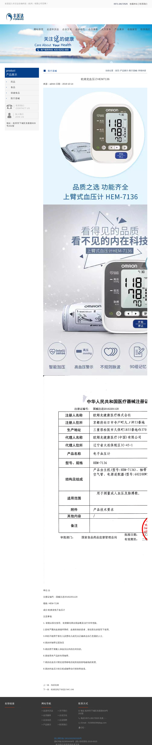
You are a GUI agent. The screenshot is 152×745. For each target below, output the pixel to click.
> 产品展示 (46, 724)
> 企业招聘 (62, 720)
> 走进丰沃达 (47, 711)
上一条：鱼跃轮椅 (51, 685)
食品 (10, 87)
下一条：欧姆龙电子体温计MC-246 (58, 689)
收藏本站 (134, 4)
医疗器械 (12, 98)
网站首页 (38, 29)
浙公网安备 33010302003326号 (68, 738)
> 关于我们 (62, 711)
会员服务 (93, 29)
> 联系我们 (62, 724)
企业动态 (80, 29)
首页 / (117, 70)
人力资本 (106, 29)
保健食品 (12, 92)
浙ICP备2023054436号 (64, 741)
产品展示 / (124, 70)
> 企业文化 (62, 715)
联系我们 (143, 4)
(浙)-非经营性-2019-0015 (86, 741)
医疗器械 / (133, 70)
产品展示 (119, 29)
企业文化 (67, 29)
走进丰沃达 (53, 29)
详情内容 (142, 70)
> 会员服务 (46, 715)
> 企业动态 (46, 720)
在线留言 (132, 29)
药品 (10, 81)
